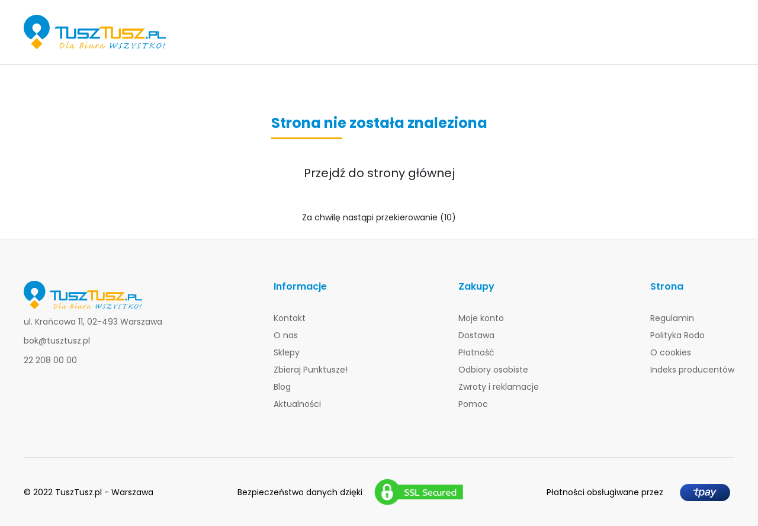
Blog (282, 387)
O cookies (670, 352)
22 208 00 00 (50, 360)
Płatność (476, 352)
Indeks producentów (692, 370)
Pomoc (473, 404)
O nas (286, 335)
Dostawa (476, 335)
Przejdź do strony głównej (379, 173)
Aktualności (297, 404)
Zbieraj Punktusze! (311, 370)
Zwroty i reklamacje (498, 387)
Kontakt (290, 318)
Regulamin (672, 318)
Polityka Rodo (677, 335)
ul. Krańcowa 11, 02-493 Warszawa (93, 322)
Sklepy (287, 352)
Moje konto (481, 318)
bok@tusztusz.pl (57, 341)
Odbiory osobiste (493, 370)
